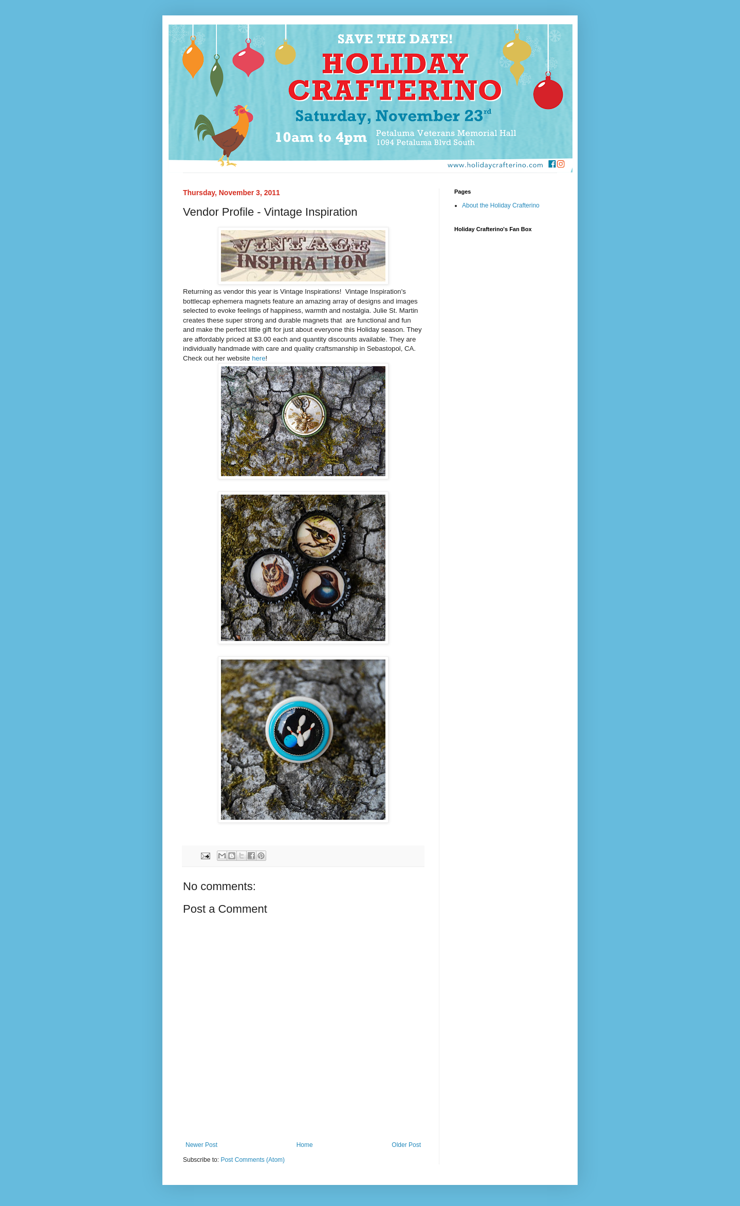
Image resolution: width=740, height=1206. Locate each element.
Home (305, 1144)
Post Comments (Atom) (252, 1159)
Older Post (406, 1144)
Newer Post (201, 1144)
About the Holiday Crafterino (501, 205)
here (258, 358)
